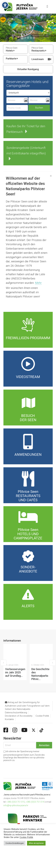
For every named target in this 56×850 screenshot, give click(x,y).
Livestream (41, 59)
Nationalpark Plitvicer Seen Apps (40, 35)
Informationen (12, 640)
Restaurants (39, 49)
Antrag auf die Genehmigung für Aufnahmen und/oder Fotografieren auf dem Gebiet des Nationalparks (27, 679)
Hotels (11, 49)
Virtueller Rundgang (28, 69)
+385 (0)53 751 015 (15, 775)
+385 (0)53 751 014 (35, 775)
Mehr (38, 283)
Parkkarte (12, 58)
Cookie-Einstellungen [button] (15, 843)
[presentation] (20, 739)
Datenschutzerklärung (16, 686)
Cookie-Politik (42, 689)
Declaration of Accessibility (18, 689)
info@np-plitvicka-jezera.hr (15, 779)
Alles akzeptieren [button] (36, 843)
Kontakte (9, 693)
